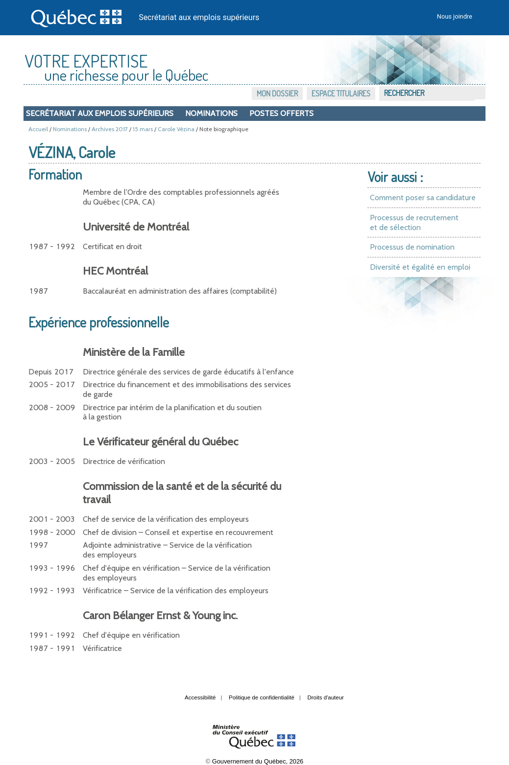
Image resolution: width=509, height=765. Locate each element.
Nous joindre (454, 16)
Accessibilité (200, 697)
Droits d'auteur (325, 697)
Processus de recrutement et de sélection (414, 222)
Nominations (211, 113)
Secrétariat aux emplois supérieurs (199, 17)
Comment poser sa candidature (423, 197)
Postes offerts (281, 113)
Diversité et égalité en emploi (420, 267)
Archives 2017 (110, 129)
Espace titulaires (341, 93)
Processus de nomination (412, 247)
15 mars (143, 129)
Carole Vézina (176, 129)
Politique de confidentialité (261, 697)
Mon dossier (277, 93)
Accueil (38, 129)
